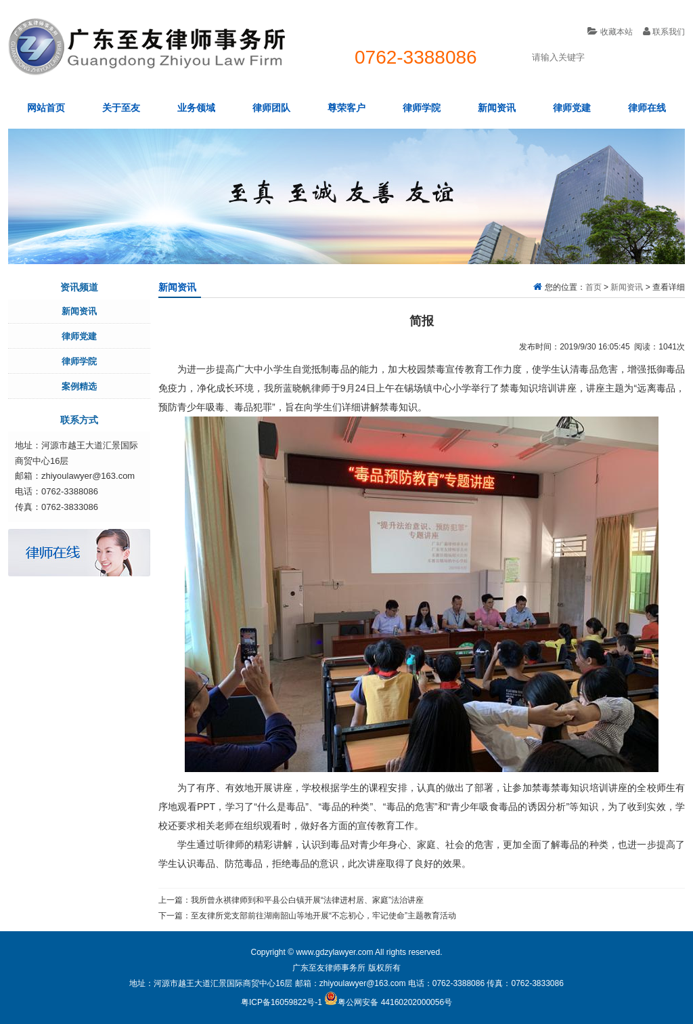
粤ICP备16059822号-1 (281, 1002)
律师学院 (422, 107)
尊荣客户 (346, 107)
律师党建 (572, 107)
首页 (593, 287)
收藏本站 (609, 32)
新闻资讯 (497, 107)
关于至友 (121, 107)
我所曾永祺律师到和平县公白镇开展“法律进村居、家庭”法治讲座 (307, 900)
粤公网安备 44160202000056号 (388, 1002)
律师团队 (271, 107)
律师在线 (647, 107)
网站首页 (46, 107)
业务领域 (196, 107)
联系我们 (664, 32)
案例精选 (79, 386)
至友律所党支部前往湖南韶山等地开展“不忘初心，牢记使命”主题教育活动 (323, 915)
